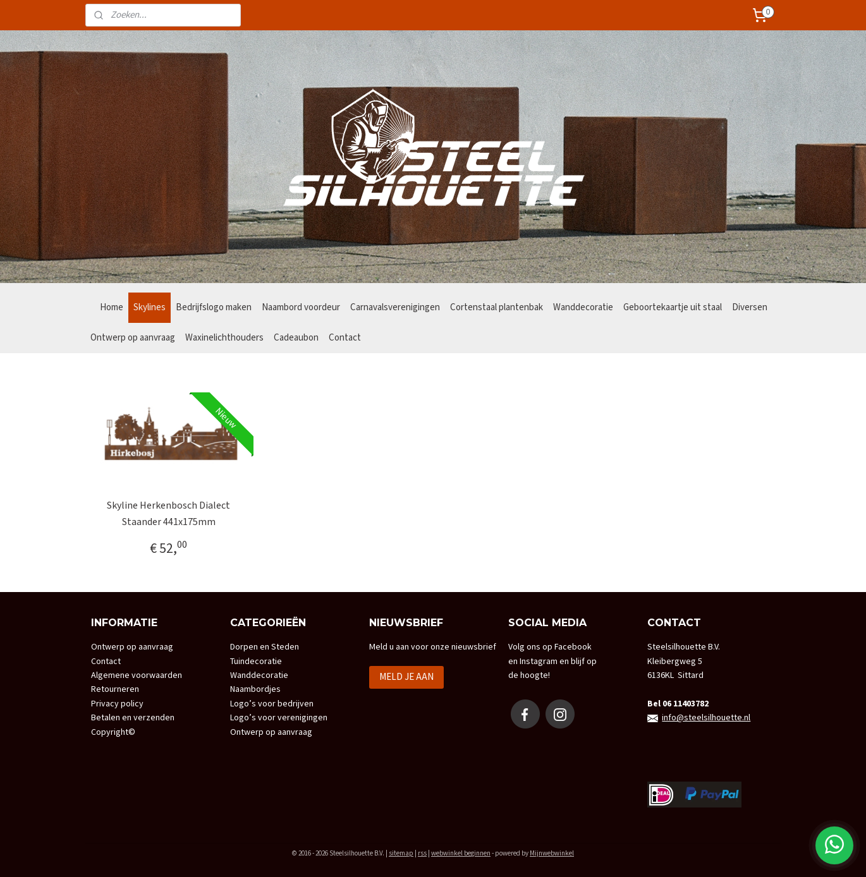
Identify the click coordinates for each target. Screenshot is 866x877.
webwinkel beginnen (461, 853)
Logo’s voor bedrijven (272, 704)
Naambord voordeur (301, 307)
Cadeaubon (296, 338)
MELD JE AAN (406, 677)
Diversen (749, 307)
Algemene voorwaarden (136, 675)
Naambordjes (255, 689)
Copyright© (113, 732)
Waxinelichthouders (224, 338)
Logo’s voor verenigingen (278, 717)
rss (422, 853)
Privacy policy (117, 704)
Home (111, 307)
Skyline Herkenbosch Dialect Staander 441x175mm (168, 514)
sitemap (401, 853)
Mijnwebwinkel (552, 853)
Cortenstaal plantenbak (496, 307)
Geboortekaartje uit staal (672, 307)
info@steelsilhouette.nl (706, 717)
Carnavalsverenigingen (395, 307)
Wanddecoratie (583, 307)
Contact (345, 338)
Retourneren (115, 689)
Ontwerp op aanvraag (132, 338)
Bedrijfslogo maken (214, 307)
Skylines (149, 307)
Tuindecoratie (256, 661)
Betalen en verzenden (132, 717)
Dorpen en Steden (264, 647)
